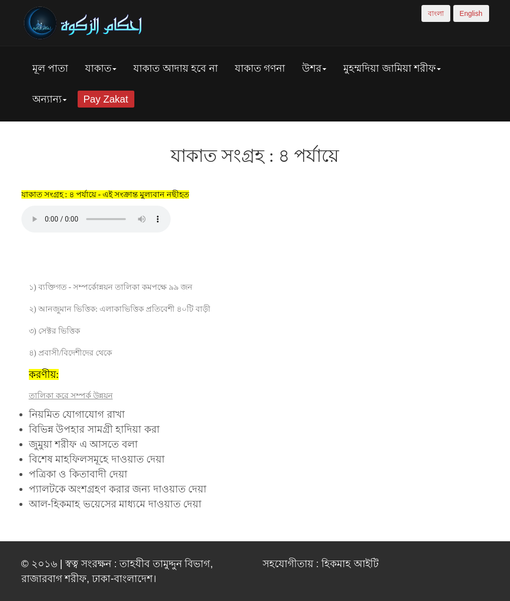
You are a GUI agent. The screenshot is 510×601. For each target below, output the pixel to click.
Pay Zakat (106, 99)
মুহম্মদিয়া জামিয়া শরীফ (392, 68)
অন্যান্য (49, 99)
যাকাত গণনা (260, 68)
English (471, 13)
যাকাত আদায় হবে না (175, 68)
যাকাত (100, 68)
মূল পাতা (50, 68)
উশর (314, 68)
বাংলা (436, 13)
